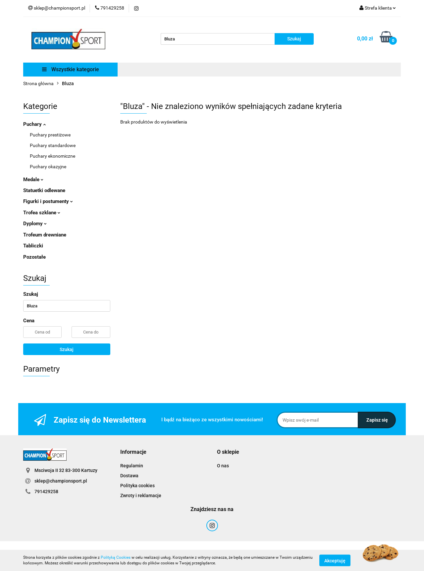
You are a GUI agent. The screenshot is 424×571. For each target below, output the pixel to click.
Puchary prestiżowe (50, 134)
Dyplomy (35, 224)
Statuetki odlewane (44, 190)
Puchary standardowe (53, 145)
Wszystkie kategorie (70, 69)
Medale (33, 179)
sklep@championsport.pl (60, 481)
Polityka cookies (137, 485)
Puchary (34, 124)
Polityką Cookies (116, 557)
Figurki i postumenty (48, 201)
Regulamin (131, 465)
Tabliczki (33, 246)
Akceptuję (334, 560)
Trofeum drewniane (44, 235)
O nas (223, 465)
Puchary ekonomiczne (52, 156)
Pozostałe (34, 257)
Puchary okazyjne (48, 166)
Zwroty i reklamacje (140, 495)
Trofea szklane (41, 213)
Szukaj (67, 349)
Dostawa (129, 475)
